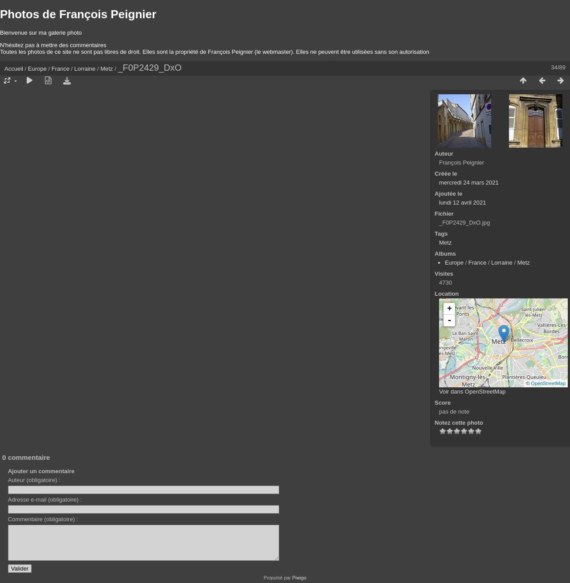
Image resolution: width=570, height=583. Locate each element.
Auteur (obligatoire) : (34, 480)
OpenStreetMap (548, 383)
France (60, 68)
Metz (106, 68)
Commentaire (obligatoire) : (43, 519)
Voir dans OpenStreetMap (472, 391)
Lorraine (85, 68)
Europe (37, 68)
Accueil (13, 68)
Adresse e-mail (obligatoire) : (45, 499)
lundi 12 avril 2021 (462, 202)
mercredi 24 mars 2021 (469, 182)
